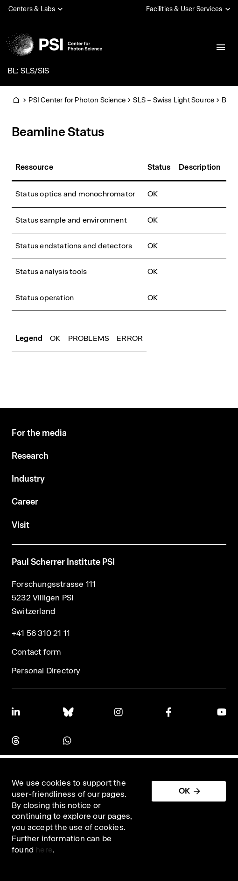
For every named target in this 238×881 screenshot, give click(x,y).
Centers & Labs (32, 9)
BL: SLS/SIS (28, 70)
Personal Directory (46, 670)
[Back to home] (54, 44)
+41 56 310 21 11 (41, 633)
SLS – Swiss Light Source (173, 100)
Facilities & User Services (184, 9)
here (44, 849)
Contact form (36, 652)
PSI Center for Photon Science (77, 100)
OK (184, 790)
